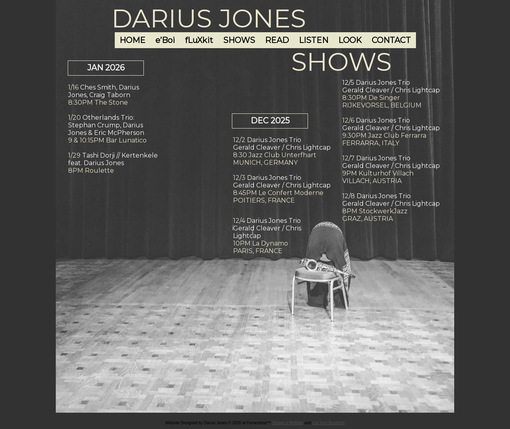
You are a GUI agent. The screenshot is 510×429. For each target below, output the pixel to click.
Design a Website (287, 423)
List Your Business (328, 423)
